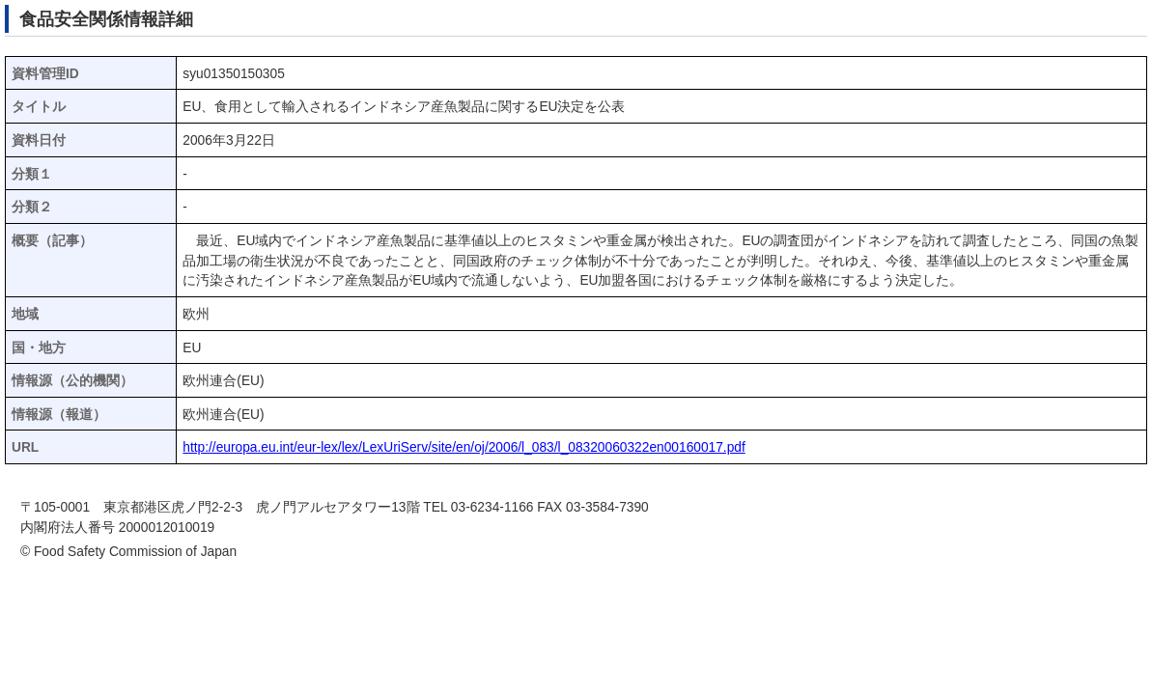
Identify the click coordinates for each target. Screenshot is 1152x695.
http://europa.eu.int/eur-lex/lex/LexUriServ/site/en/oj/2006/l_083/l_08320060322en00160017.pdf (464, 447)
